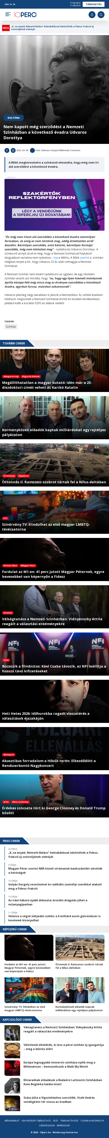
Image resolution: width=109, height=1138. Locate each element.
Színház (11, 326)
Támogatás (94, 4)
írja (55, 257)
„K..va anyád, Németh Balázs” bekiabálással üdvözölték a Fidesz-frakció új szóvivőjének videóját (52, 28)
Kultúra (14, 117)
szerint (84, 257)
